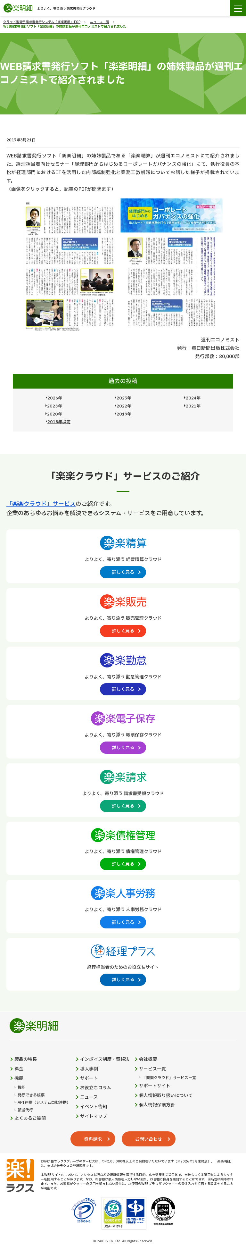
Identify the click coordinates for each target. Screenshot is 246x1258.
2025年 (124, 398)
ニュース (89, 1097)
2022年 (124, 406)
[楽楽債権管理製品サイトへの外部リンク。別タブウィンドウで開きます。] (123, 848)
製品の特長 (25, 1059)
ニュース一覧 (99, 22)
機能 (18, 1078)
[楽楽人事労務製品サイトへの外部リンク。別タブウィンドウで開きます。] (123, 906)
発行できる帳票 (31, 1095)
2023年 (54, 406)
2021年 (193, 406)
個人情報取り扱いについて (166, 1096)
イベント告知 (93, 1107)
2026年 (54, 398)
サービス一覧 (152, 1069)
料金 (18, 1069)
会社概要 (148, 1059)
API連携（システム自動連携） (44, 1102)
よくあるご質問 (30, 1118)
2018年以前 (58, 422)
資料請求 (93, 1139)
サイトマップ (93, 1116)
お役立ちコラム (95, 1088)
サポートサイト (154, 1086)
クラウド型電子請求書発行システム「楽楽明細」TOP (41, 22)
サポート (89, 1078)
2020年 (54, 414)
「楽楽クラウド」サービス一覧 (169, 1078)
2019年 (124, 414)
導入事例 (89, 1069)
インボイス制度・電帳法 (104, 1059)
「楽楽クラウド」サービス (41, 504)
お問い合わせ (148, 1139)
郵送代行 (25, 1110)
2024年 (193, 398)
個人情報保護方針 (157, 1105)
